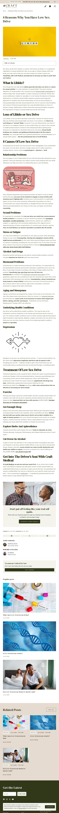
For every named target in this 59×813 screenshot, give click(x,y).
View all (51, 710)
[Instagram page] (7, 799)
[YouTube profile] (13, 799)
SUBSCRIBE (22, 794)
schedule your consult (29, 521)
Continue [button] (49, 807)
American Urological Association (34, 274)
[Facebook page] (4, 799)
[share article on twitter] (29, 536)
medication (24, 473)
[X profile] (10, 799)
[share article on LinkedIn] (11, 536)
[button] (54, 6)
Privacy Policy (22, 808)
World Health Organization (44, 91)
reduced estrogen (48, 296)
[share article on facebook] (47, 536)
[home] (10, 6)
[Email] (9, 794)
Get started (29, 570)
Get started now (44, 1)
